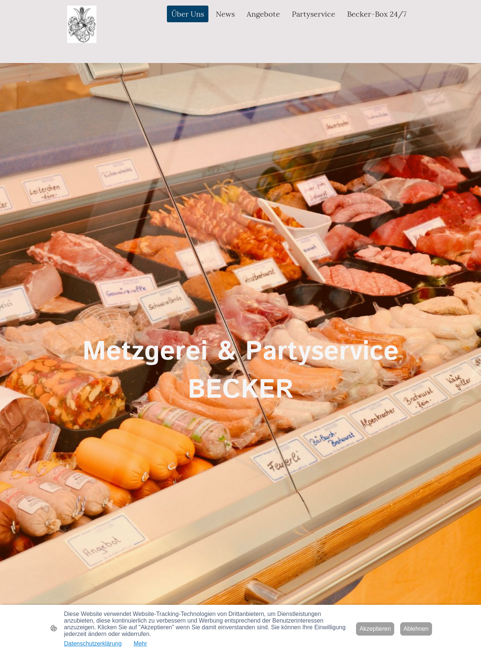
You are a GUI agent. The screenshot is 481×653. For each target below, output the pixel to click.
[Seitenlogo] (82, 24)
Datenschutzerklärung (93, 643)
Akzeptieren (375, 629)
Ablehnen (416, 629)
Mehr (140, 643)
